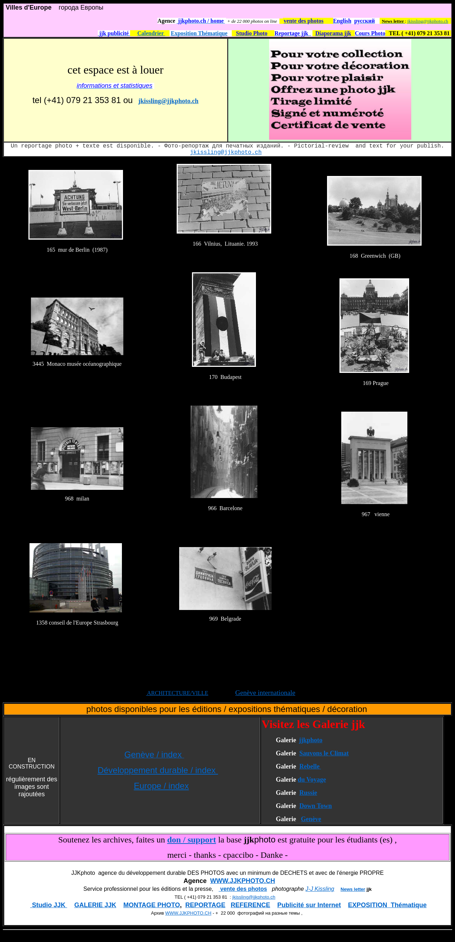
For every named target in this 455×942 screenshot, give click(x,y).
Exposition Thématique (199, 33)
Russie (308, 792)
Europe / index (161, 786)
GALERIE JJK (95, 905)
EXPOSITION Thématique (387, 905)
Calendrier (151, 33)
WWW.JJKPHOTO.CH (242, 880)
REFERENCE (250, 905)
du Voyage (312, 779)
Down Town (315, 805)
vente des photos (243, 889)
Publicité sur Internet (309, 905)
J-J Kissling (319, 889)
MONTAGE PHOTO (151, 905)
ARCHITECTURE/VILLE (177, 693)
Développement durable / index (157, 770)
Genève (311, 819)
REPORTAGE (205, 905)
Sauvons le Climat (324, 753)
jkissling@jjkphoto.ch (427, 21)
